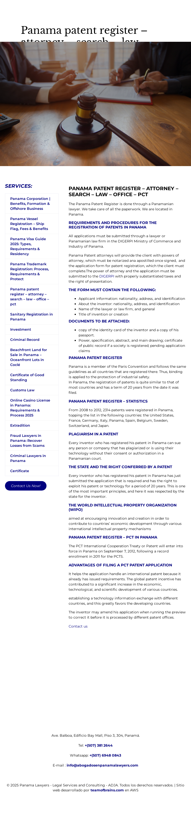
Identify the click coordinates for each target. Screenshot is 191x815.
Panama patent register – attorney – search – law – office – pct (29, 296)
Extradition (20, 425)
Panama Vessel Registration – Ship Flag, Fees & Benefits (29, 224)
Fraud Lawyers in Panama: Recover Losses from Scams (27, 440)
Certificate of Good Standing (27, 377)
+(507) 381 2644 (99, 745)
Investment (20, 329)
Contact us (78, 626)
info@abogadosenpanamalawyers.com (102, 765)
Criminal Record (25, 339)
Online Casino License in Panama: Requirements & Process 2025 (30, 407)
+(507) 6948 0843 (105, 755)
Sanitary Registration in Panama (31, 316)
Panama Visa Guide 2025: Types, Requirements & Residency (28, 246)
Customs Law (22, 390)
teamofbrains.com (107, 790)
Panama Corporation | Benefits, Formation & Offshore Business (30, 203)
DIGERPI (106, 276)
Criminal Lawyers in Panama (28, 458)
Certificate (19, 471)
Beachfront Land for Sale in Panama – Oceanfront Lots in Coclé (28, 357)
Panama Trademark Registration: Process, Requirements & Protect (29, 271)
